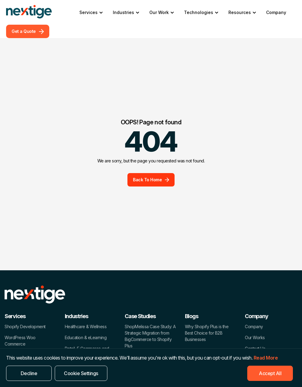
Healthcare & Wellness (86, 326)
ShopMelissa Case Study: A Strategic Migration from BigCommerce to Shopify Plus (150, 336)
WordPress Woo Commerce (20, 340)
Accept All (270, 373)
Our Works (255, 337)
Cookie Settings (81, 373)
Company (276, 12)
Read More (266, 358)
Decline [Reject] (29, 373)
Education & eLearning (86, 337)
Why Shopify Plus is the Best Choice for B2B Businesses (207, 333)
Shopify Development (25, 326)
